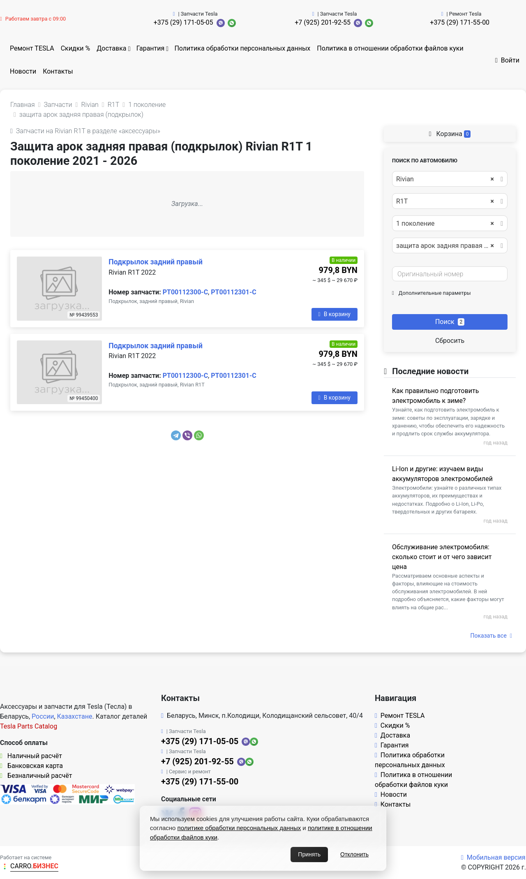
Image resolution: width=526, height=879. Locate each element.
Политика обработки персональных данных (242, 48)
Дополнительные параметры (431, 293)
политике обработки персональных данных (239, 827)
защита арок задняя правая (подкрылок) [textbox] (449, 245)
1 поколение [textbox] (445, 223)
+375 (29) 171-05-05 (183, 22)
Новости (23, 71)
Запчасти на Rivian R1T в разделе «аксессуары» (85, 131)
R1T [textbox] (445, 201)
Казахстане (74, 716)
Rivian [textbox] (445, 179)
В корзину (334, 314)
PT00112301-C (233, 292)
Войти (507, 60)
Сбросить (449, 341)
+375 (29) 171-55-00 (459, 22)
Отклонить (354, 854)
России (43, 716)
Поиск (449, 322)
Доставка (111, 48)
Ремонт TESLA (32, 48)
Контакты (58, 71)
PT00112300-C (185, 292)
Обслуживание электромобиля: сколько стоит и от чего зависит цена (441, 557)
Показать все (491, 635)
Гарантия (150, 48)
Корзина (450, 134)
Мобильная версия (493, 857)
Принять (309, 854)
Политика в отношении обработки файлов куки (390, 48)
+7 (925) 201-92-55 (323, 22)
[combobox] (449, 178)
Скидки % (75, 48)
